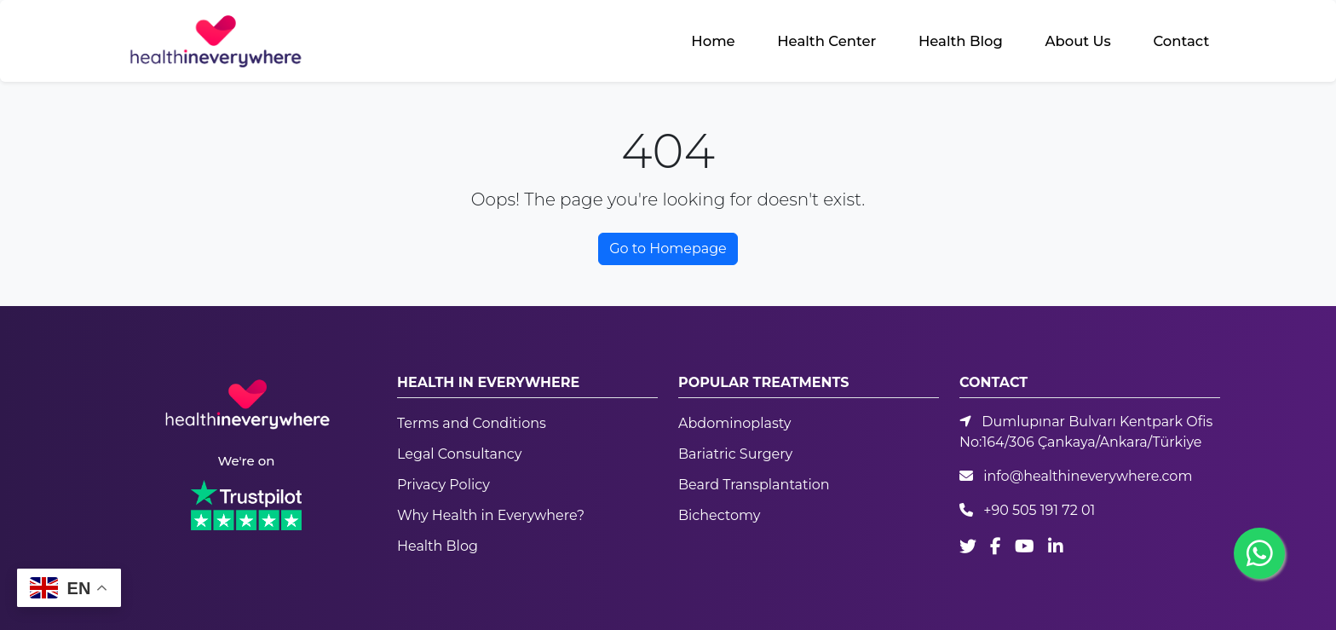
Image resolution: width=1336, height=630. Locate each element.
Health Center (826, 40)
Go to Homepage (668, 248)
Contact (1181, 40)
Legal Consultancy (459, 454)
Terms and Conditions (471, 423)
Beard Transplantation (754, 485)
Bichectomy (719, 515)
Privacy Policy (443, 485)
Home (712, 40)
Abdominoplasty (734, 423)
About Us (1077, 40)
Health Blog (960, 40)
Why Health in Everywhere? (490, 515)
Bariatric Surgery (735, 454)
